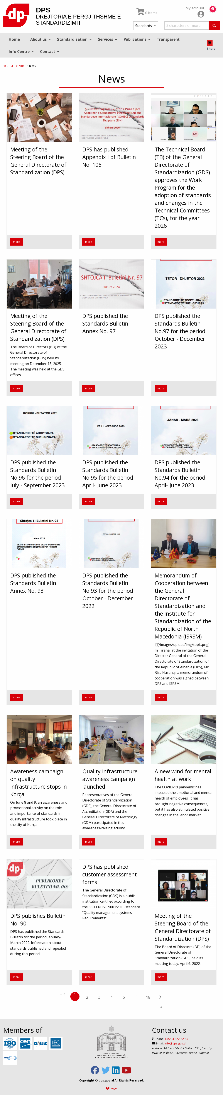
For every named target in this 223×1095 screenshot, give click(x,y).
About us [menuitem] (38, 39)
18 (148, 997)
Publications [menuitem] (134, 39)
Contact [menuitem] (47, 51)
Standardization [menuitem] (72, 39)
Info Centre (17, 66)
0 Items (147, 12)
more (16, 242)
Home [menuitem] (14, 39)
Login (113, 1088)
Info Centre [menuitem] (19, 51)
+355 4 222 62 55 (176, 1039)
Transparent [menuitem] (168, 39)
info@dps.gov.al (175, 1043)
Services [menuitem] (105, 39)
